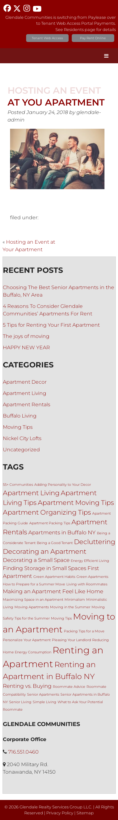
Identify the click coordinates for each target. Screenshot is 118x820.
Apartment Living (24, 393)
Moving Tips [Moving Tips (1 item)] (61, 618)
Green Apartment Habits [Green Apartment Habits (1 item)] (54, 577)
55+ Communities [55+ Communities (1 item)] (18, 485)
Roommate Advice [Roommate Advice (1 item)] (69, 687)
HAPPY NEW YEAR (26, 347)
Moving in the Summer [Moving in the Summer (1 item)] (70, 607)
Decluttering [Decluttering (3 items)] (94, 542)
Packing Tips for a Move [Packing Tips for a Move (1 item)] (84, 631)
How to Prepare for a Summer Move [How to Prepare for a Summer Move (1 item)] (34, 584)
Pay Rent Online (93, 38)
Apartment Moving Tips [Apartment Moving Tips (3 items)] (76, 502)
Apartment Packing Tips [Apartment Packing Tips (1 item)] (49, 523)
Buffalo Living (20, 416)
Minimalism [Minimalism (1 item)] (75, 600)
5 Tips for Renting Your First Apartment (51, 325)
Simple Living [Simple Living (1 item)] (44, 702)
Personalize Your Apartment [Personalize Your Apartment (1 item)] (27, 640)
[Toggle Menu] (106, 55)
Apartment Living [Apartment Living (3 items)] (31, 493)
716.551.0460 (23, 752)
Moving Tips (18, 427)
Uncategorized (21, 450)
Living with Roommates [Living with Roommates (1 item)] (86, 584)
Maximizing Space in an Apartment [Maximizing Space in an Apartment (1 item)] (33, 600)
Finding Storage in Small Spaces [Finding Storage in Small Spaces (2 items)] (44, 568)
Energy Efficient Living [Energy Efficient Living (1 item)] (90, 561)
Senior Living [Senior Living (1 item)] (20, 702)
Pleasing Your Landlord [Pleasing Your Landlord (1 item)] (71, 640)
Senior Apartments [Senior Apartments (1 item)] (43, 695)
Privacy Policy (59, 813)
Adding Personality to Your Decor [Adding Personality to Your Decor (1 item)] (62, 485)
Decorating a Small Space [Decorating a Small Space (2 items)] (36, 560)
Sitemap (85, 813)
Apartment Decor (25, 382)
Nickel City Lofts (22, 438)
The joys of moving (26, 336)
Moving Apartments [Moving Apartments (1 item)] (31, 607)
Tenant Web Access (47, 38)
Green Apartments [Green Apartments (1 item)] (92, 577)
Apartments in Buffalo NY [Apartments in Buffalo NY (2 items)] (62, 532)
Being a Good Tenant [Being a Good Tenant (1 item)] (55, 543)
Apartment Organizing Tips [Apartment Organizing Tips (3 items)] (47, 512)
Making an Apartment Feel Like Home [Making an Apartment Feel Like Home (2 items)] (53, 591)
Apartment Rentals (26, 404)
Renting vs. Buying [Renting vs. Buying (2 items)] (27, 686)
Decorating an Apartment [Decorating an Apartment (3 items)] (44, 551)
